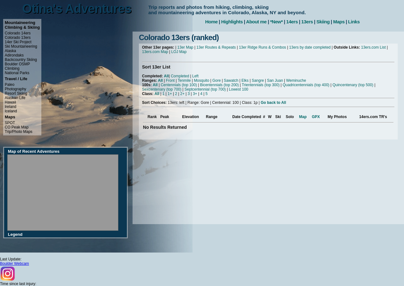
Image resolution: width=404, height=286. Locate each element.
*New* (276, 21)
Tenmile (184, 80)
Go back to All (273, 102)
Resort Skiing (16, 93)
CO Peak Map (16, 127)
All (166, 76)
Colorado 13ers (18, 37)
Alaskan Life (15, 98)
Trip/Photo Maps (19, 131)
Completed (180, 76)
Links (354, 21)
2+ (182, 94)
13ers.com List (373, 47)
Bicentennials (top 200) (219, 85)
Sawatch (231, 80)
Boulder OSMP (17, 64)
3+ (195, 94)
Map (303, 117)
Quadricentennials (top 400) (305, 85)
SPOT (10, 123)
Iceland (11, 111)
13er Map (185, 47)
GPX (316, 117)
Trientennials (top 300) (261, 85)
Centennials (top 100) (179, 85)
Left (195, 76)
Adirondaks (14, 55)
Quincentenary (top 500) (352, 85)
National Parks (17, 73)
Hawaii (10, 102)
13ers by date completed (309, 47)
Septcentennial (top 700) (205, 89)
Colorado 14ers (18, 33)
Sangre (258, 80)
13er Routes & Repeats (216, 47)
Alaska (10, 51)
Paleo (10, 84)
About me (256, 21)
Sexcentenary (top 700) (161, 89)
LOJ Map (179, 52)
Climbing (12, 68)
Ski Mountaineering (21, 46)
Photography (15, 89)
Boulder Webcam (14, 263)
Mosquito (201, 80)
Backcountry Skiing (21, 59)
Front (170, 80)
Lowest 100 (238, 89)
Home (211, 21)
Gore (216, 80)
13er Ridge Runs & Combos (262, 47)
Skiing (323, 21)
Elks (245, 80)
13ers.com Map (155, 52)
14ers (292, 21)
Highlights (232, 21)
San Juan (275, 80)
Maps (338, 21)
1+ (170, 94)
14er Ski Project (18, 42)
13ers (307, 21)
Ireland (10, 106)
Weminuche (296, 80)
